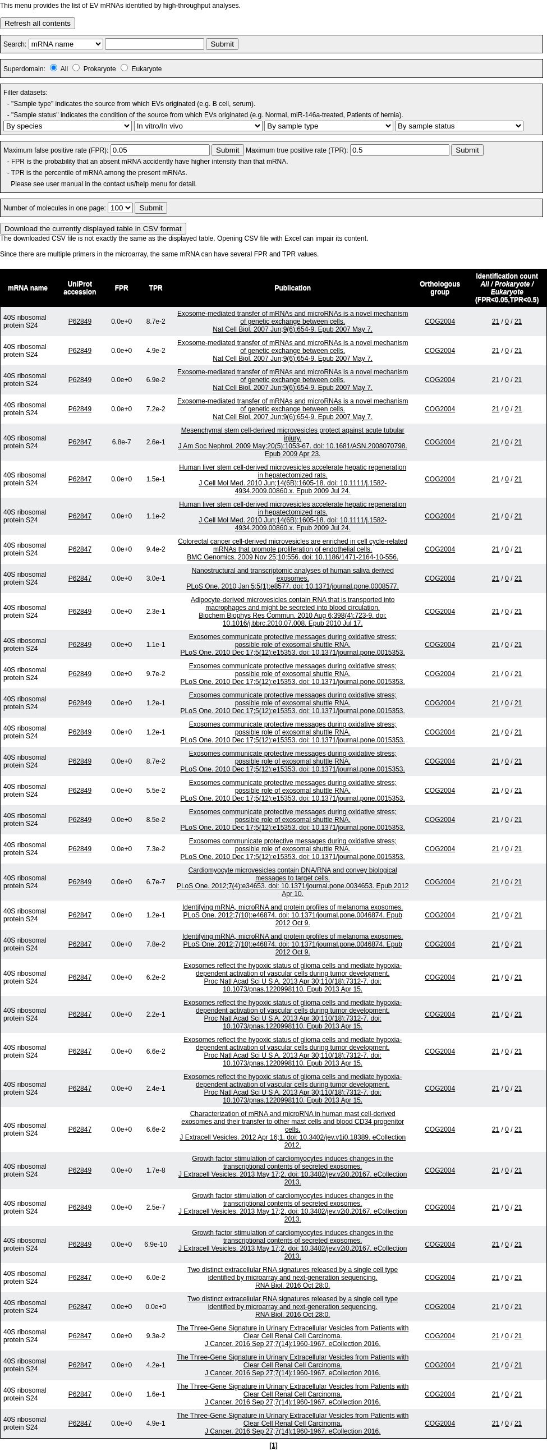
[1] (273, 1445)
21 (495, 321)
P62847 (79, 442)
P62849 (79, 321)
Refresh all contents (37, 23)
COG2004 (440, 321)
